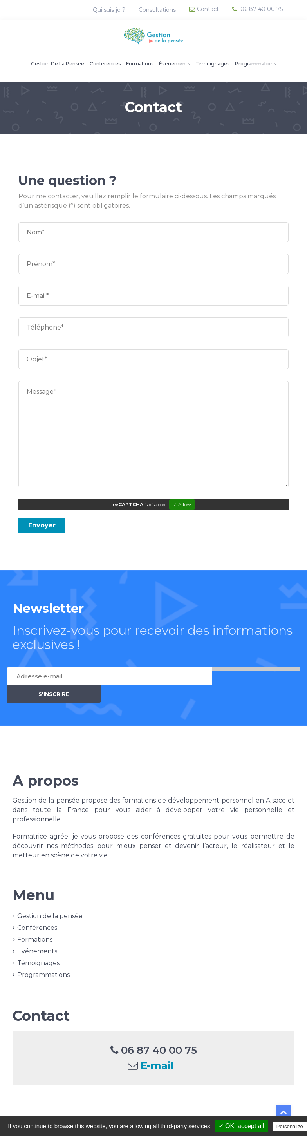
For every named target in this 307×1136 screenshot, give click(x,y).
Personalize (289, 1126)
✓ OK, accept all (241, 1126)
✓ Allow (182, 504)
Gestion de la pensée (57, 63)
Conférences (105, 63)
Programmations (255, 63)
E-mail (157, 1048)
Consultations (158, 9)
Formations (140, 63)
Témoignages (212, 63)
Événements (174, 63)
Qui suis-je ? (110, 9)
